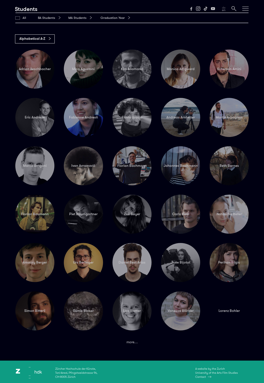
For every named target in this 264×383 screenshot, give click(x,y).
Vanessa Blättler (181, 310)
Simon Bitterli (34, 310)
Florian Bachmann (132, 165)
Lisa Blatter (132, 310)
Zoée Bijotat (180, 262)
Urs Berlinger (83, 262)
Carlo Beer (180, 214)
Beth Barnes (229, 165)
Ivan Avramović (83, 165)
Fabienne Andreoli (83, 117)
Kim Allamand (132, 68)
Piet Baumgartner (83, 214)
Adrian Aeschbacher (35, 68)
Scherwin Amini (229, 68)
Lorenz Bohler (229, 310)
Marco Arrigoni (35, 165)
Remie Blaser (83, 310)
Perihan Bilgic (229, 262)
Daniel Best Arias (132, 262)
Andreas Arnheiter (180, 117)
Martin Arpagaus (229, 117)
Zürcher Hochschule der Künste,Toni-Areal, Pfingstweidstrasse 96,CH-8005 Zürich (76, 373)
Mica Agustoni (83, 68)
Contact (200, 377)
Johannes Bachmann (181, 165)
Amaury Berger (35, 262)
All (24, 18)
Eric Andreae (35, 117)
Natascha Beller (229, 214)
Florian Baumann (35, 214)
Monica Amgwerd (181, 68)
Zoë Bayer (132, 214)
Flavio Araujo (132, 117)
